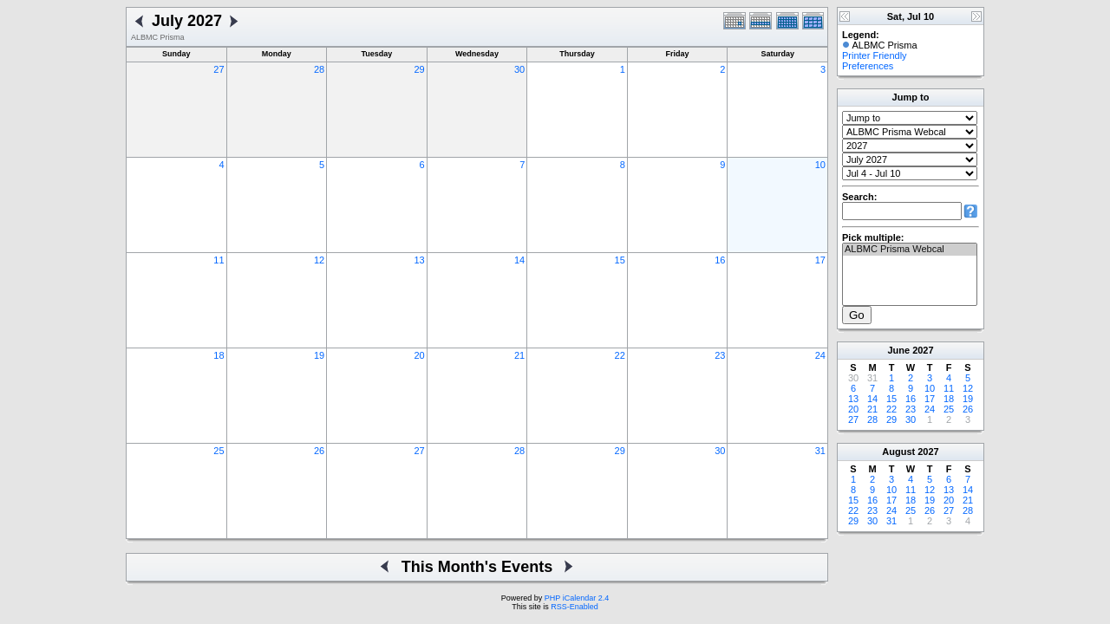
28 (319, 69)
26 (319, 450)
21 (519, 355)
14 (519, 260)
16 (720, 260)
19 (319, 355)
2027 (922, 350)
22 (620, 355)
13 (419, 260)
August (898, 451)
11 (218, 260)
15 (620, 260)
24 (820, 355)
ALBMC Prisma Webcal (909, 250)
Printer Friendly (874, 55)
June (898, 350)
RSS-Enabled (574, 606)
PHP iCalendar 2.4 (577, 598)
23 (720, 355)
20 (419, 355)
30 (519, 69)
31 (820, 450)
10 (820, 164)
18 (218, 355)
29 (419, 69)
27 (218, 69)
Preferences (867, 66)
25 (218, 450)
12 (319, 260)
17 (820, 260)
